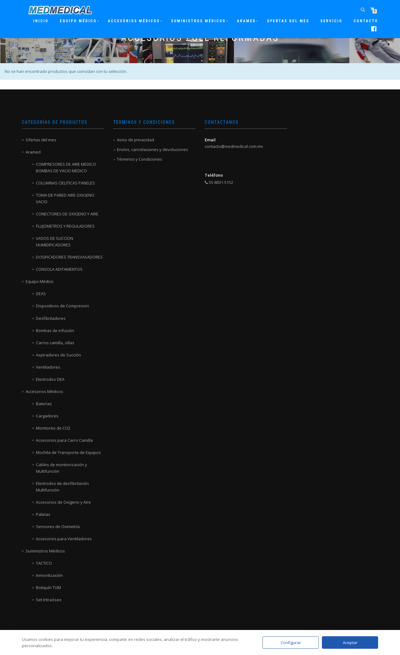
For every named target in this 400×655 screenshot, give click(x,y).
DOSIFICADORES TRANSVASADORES (69, 257)
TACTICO (44, 563)
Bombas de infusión (55, 330)
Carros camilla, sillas (55, 342)
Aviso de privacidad (135, 140)
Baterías (44, 403)
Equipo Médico (78, 21)
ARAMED (246, 21)
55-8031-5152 (219, 182)
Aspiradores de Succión (58, 355)
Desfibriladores (51, 318)
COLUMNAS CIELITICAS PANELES (65, 183)
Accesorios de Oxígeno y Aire (63, 502)
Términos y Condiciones (139, 159)
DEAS (41, 293)
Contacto (366, 21)
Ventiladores (48, 367)
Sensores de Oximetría (58, 526)
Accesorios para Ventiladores (64, 539)
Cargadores (47, 416)
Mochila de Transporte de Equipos (68, 452)
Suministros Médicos (198, 21)
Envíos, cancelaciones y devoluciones (152, 149)
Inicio (41, 21)
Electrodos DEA (50, 379)
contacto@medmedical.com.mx (234, 146)
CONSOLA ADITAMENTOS (59, 269)
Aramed (33, 152)
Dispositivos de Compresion (62, 306)
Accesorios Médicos (134, 21)
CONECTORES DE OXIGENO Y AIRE (67, 214)
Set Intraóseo (49, 599)
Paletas (43, 514)
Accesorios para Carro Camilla (64, 440)
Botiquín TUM (48, 587)
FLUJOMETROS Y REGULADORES (65, 226)
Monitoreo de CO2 (53, 428)
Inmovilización (49, 575)
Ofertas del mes (288, 21)
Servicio (331, 21)
